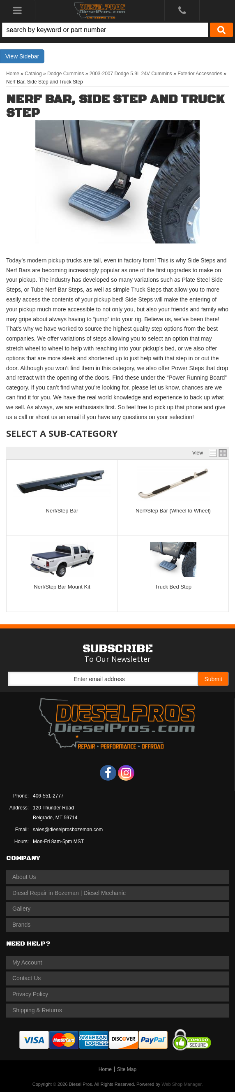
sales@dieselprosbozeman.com (68, 829)
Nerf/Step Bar (62, 511)
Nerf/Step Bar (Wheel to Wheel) (173, 511)
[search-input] (105, 30)
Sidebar (29, 56)
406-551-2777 (48, 796)
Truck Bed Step (173, 587)
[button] (117, 30)
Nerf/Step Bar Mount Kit (62, 587)
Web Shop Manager (181, 1084)
